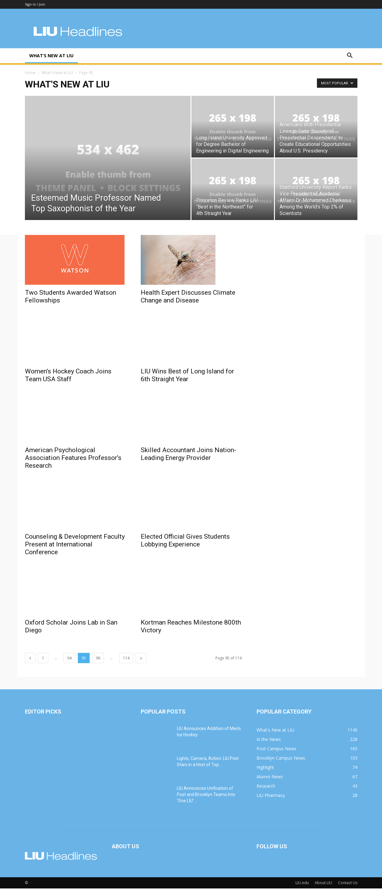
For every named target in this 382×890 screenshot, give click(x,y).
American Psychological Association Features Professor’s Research (73, 459)
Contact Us (347, 884)
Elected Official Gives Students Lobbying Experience (185, 541)
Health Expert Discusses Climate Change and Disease (188, 298)
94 (69, 659)
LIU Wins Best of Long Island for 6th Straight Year (187, 376)
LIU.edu (302, 884)
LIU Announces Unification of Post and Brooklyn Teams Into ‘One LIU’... (206, 796)
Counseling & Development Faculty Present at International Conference (75, 545)
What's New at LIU (57, 74)
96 (98, 659)
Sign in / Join (35, 4)
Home (30, 74)
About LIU (323, 884)
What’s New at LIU (51, 56)
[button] (349, 56)
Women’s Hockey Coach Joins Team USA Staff (68, 376)
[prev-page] (30, 659)
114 (126, 659)
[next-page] (141, 659)
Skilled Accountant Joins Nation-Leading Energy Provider (188, 451)
